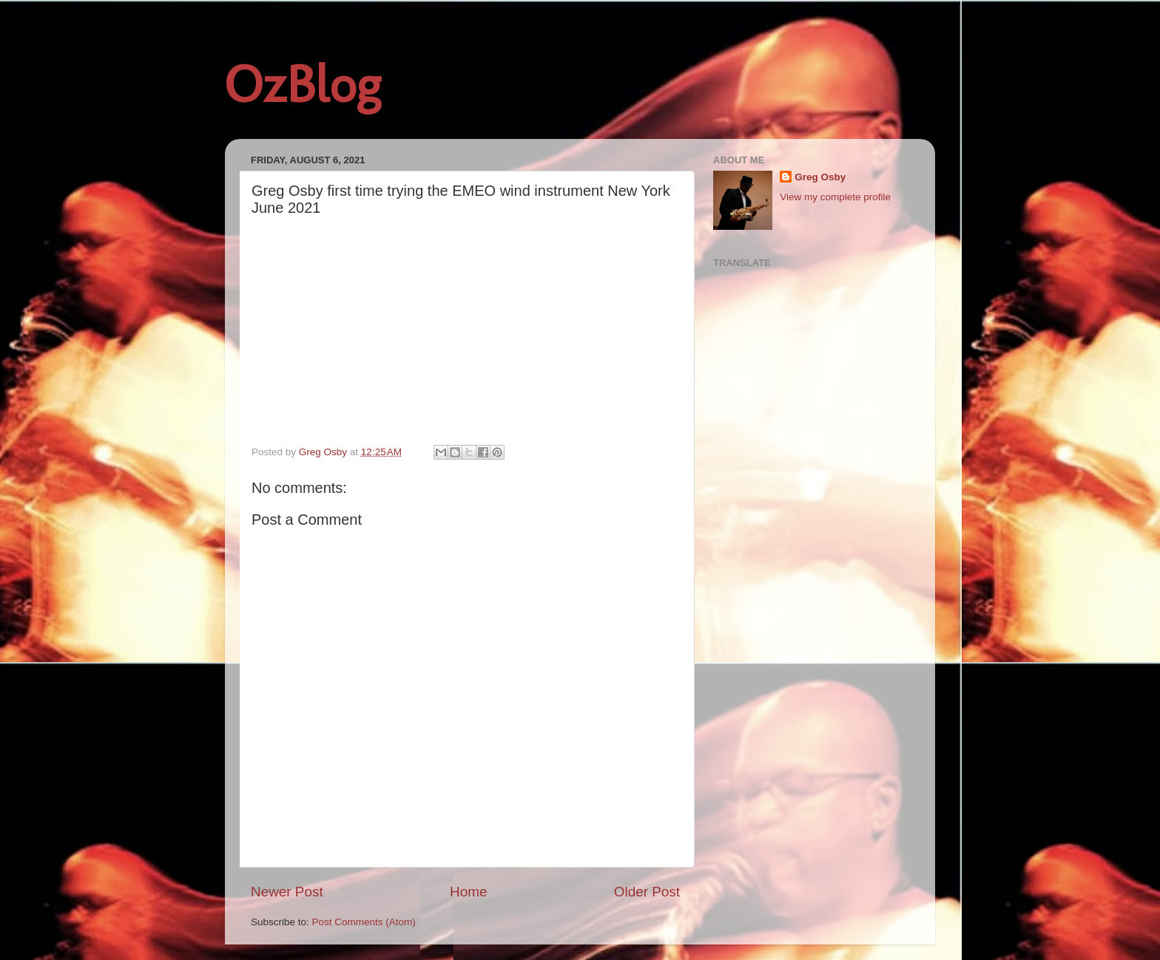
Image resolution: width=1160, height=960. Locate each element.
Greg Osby (820, 177)
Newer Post (287, 891)
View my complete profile (835, 196)
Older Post (647, 891)
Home (468, 891)
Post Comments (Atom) (364, 921)
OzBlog (302, 84)
